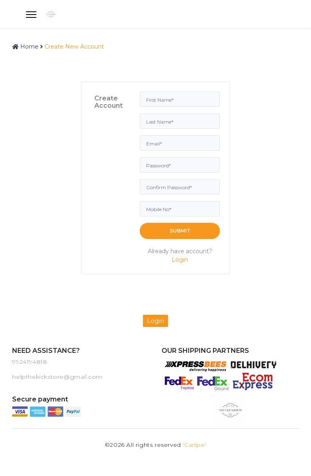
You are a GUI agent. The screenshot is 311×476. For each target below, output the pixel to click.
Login (180, 259)
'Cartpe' (194, 444)
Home (25, 46)
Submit (180, 231)
